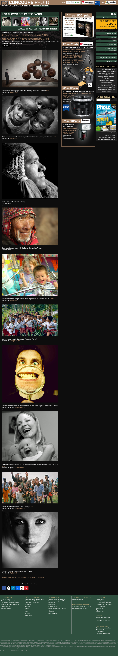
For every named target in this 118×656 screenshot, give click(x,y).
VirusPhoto (14, 92)
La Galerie (51, 604)
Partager (37, 584)
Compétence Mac (77, 599)
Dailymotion (28, 615)
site (47, 91)
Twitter (26, 608)
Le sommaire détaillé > (109, 128)
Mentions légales (5, 608)
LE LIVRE (113, 38)
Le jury (114, 49)
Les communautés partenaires (106, 46)
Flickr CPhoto (19, 407)
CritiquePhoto (14, 341)
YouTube (27, 613)
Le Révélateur (52, 606)
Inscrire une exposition (102, 617)
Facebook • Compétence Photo (33, 599)
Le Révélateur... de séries (103, 604)
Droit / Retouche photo (102, 633)
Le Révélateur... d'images (103, 602)
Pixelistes (13, 138)
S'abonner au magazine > (108, 132)
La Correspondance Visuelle (56, 608)
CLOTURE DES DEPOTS (107, 22)
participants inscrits (110, 17)
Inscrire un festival (101, 619)
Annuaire (51, 611)
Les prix (113, 35)
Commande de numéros (103, 628)
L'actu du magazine (101, 601)
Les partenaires (111, 42)
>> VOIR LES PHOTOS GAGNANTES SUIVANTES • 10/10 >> (22, 578)
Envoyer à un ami (26, 584)
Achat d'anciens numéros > (107, 134)
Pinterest (27, 610)
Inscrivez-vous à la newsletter (9, 604)
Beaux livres (99, 608)
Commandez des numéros (8, 601)
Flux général (99, 599)
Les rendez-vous (101, 606)
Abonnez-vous (5, 599)
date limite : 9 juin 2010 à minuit (107, 26)
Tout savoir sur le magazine (56, 599)
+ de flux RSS (100, 611)
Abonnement (99, 629)
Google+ (27, 606)
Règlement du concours (108, 53)
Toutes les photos (110, 31)
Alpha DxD (13, 573)
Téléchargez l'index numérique (9, 602)
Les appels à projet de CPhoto (57, 601)
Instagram (27, 604)
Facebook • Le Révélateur (32, 601)
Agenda (50, 610)
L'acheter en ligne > (110, 130)
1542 (113, 13)
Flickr (26, 611)
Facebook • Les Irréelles (31, 602)
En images (51, 602)
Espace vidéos (52, 613)
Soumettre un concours (102, 620)
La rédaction (99, 631)
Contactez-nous (111, 56)
